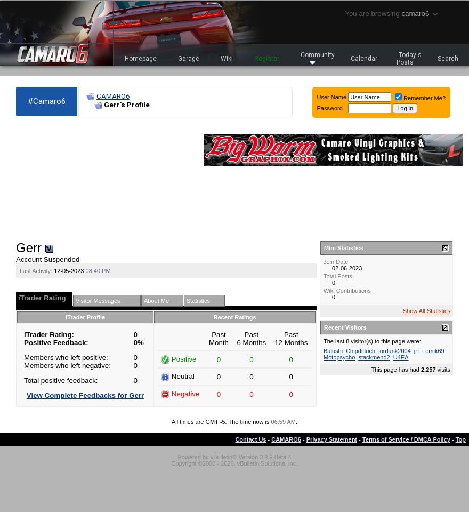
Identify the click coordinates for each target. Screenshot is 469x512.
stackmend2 (374, 357)
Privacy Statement (331, 439)
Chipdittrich (360, 351)
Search (448, 58)
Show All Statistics (426, 311)
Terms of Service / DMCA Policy (406, 439)
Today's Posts (409, 58)
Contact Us (250, 439)
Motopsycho (339, 357)
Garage (188, 58)
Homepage (141, 58)
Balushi (333, 351)
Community (318, 58)
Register (266, 58)
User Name (332, 97)
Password (330, 108)
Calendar (364, 58)
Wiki (227, 58)
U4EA (401, 357)
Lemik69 (433, 351)
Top (461, 439)
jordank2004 (394, 351)
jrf (416, 351)
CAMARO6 (113, 96)
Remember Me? (420, 98)
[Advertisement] (74, 179)
